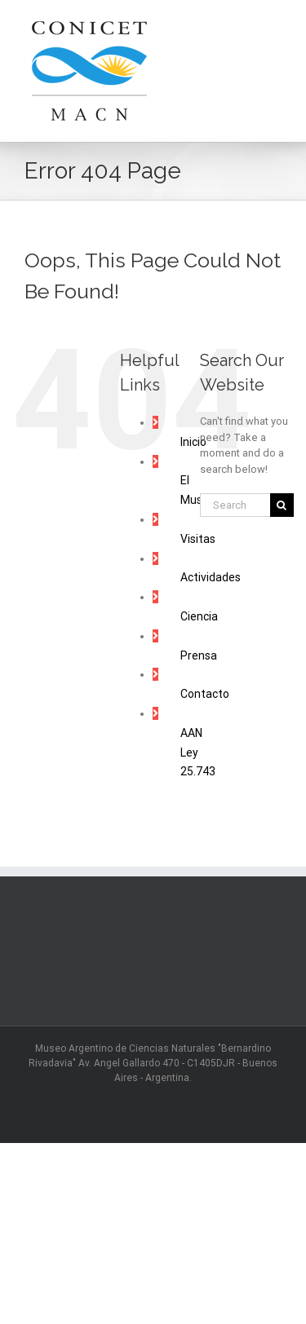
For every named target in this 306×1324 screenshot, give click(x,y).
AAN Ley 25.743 (197, 752)
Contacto (204, 693)
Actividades (210, 577)
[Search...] (235, 505)
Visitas (197, 538)
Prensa (198, 655)
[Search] (282, 505)
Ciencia (199, 616)
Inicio (193, 441)
